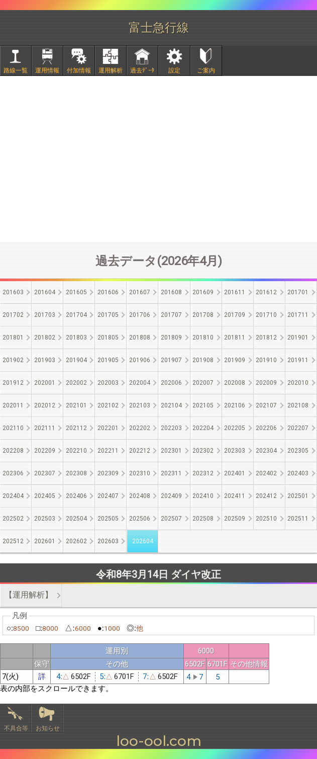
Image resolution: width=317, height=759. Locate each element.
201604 (44, 292)
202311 (171, 473)
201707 (171, 314)
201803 (76, 337)
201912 (13, 382)
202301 (171, 450)
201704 (76, 314)
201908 (203, 360)
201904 (76, 360)
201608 (171, 292)
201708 (203, 314)
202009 (266, 382)
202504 (76, 518)
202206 (266, 428)
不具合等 (16, 728)
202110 (13, 428)
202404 (13, 495)
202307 (44, 473)
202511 (297, 518)
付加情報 (79, 70)
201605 (76, 292)
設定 (174, 70)
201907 (171, 360)
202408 (139, 495)
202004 (139, 382)
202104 (171, 405)
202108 (297, 405)
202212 (139, 450)
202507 (171, 518)
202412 (266, 495)
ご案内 (206, 70)
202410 (203, 495)
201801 (13, 337)
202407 (108, 495)
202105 (203, 405)
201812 (266, 337)
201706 (139, 314)
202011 (13, 405)
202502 (13, 518)
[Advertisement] (158, 159)
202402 (266, 473)
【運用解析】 (29, 595)
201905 (108, 360)
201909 (234, 360)
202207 (297, 428)
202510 (266, 518)
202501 (297, 495)
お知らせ (48, 728)
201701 (297, 292)
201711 (297, 314)
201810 (203, 337)
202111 (44, 428)
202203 (171, 428)
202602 (76, 541)
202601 (44, 541)
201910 (266, 360)
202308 (76, 473)
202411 (234, 495)
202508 (203, 518)
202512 (13, 541)
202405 (44, 495)
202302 (203, 450)
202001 (44, 382)
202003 (108, 382)
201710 (266, 314)
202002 (76, 382)
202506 (139, 518)
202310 (139, 473)
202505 (108, 518)
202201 (108, 428)
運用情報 (47, 70)
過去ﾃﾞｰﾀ (142, 70)
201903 (44, 360)
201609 (203, 292)
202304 (266, 450)
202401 (234, 473)
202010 (297, 382)
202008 (234, 382)
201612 (266, 292)
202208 (13, 450)
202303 (234, 450)
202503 (44, 518)
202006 (171, 382)
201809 (171, 337)
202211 (108, 450)
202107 (266, 405)
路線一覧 (16, 70)
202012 (44, 405)
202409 (171, 495)
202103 (139, 405)
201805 (108, 337)
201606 (108, 292)
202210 (76, 450)
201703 (44, 314)
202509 (234, 518)
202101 (76, 405)
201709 (234, 314)
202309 (108, 473)
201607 (139, 292)
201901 (297, 337)
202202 (139, 428)
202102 (108, 405)
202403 (297, 473)
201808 (139, 337)
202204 (203, 428)
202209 (44, 450)
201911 (297, 360)
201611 (234, 292)
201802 (44, 337)
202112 (76, 428)
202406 (76, 495)
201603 (13, 292)
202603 (108, 541)
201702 (13, 314)
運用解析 (110, 70)
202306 (13, 473)
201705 (108, 314)
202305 (297, 450)
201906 (139, 360)
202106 (234, 405)
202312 (203, 473)
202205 (234, 428)
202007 (203, 382)
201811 (234, 337)
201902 (13, 360)
